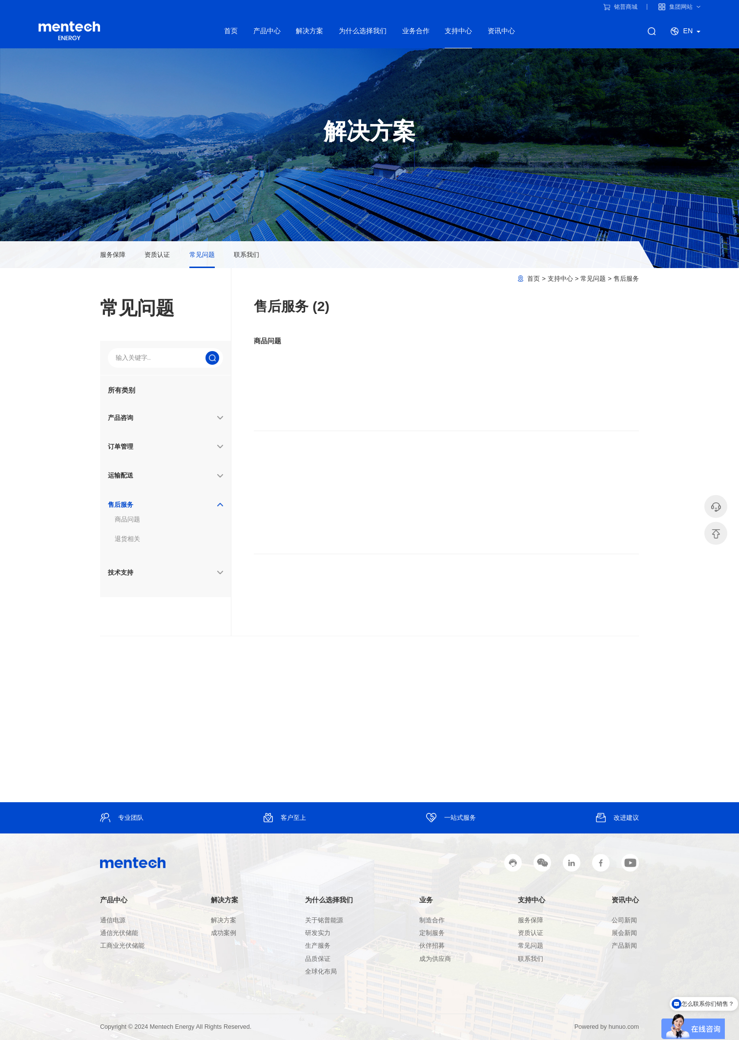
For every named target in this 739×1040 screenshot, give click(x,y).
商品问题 (127, 519)
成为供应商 (435, 959)
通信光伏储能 (119, 933)
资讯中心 (501, 31)
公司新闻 (624, 920)
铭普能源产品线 (69, 31)
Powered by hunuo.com (607, 1026)
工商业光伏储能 (122, 945)
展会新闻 (624, 933)
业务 (426, 900)
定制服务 (432, 933)
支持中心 (458, 31)
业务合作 (416, 31)
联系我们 (246, 254)
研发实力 (317, 933)
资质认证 (157, 254)
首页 (231, 31)
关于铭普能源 (324, 920)
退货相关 (127, 538)
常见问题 (202, 254)
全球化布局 (321, 971)
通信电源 (112, 920)
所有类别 (121, 390)
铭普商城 (620, 6)
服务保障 (112, 254)
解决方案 (309, 31)
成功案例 (223, 933)
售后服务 (626, 278)
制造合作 (432, 920)
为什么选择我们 (363, 31)
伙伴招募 (432, 945)
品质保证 (317, 959)
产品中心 (267, 31)
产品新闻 (624, 945)
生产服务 (317, 945)
